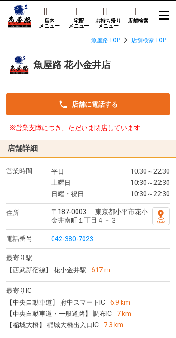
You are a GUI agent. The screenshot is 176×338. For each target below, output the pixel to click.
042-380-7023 (72, 239)
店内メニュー (49, 23)
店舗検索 (138, 20)
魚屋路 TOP (105, 40)
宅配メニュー (79, 23)
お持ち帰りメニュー (108, 23)
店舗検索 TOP (148, 40)
